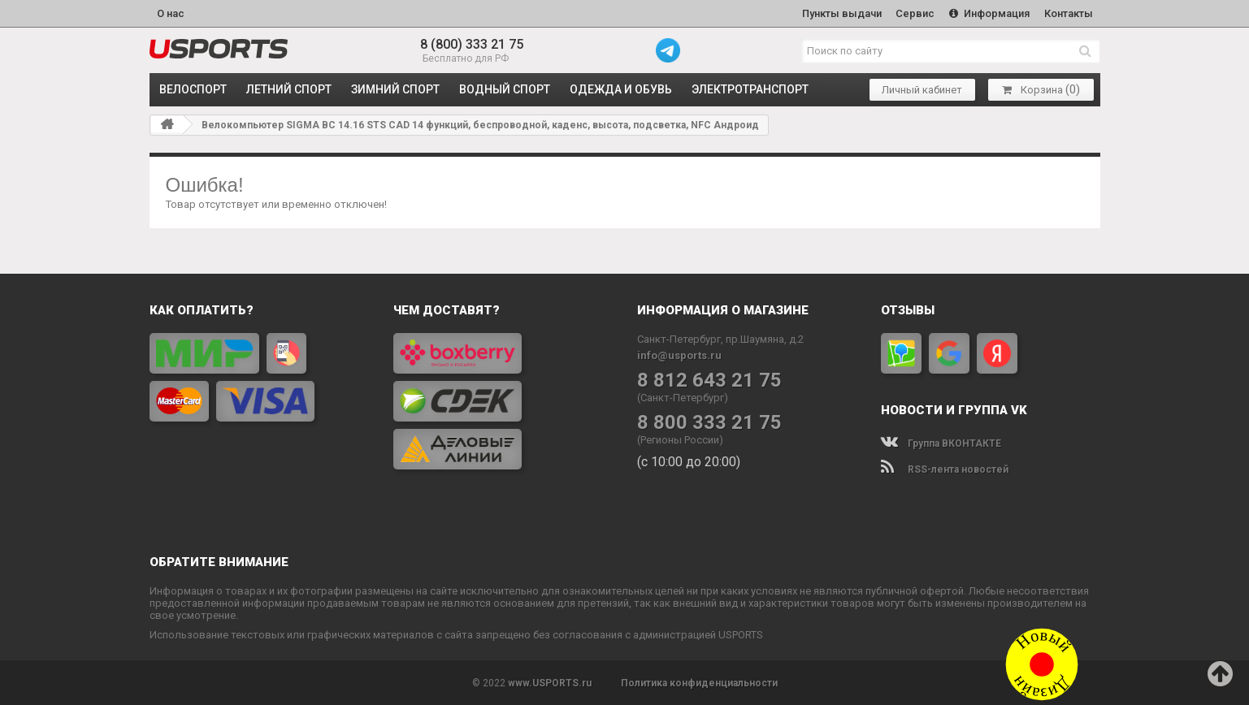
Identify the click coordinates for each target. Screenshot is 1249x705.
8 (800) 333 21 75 (471, 44)
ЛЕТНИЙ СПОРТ (289, 89)
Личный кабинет (922, 90)
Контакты (1068, 13)
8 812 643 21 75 (709, 380)
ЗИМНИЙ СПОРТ (395, 89)
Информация (989, 13)
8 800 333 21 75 (709, 422)
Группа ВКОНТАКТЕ (941, 442)
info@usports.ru (679, 354)
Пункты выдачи (841, 13)
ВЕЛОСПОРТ (193, 89)
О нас (170, 13)
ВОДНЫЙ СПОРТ (504, 89)
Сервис (915, 13)
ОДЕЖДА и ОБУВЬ (621, 89)
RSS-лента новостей (944, 468)
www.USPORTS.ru (550, 682)
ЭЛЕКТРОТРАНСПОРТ (750, 89)
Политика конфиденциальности (699, 682)
